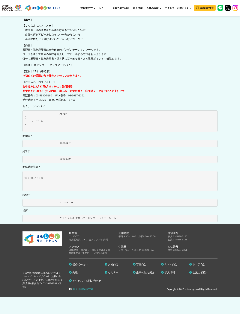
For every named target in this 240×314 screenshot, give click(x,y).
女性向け (111, 264)
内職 (73, 272)
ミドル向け (169, 264)
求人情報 (138, 8)
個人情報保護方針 (82, 289)
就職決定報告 (207, 8)
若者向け (140, 264)
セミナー (104, 8)
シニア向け (197, 264)
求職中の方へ (87, 8)
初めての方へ (78, 264)
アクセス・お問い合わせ (178, 8)
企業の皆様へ (153, 8)
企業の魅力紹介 (120, 8)
